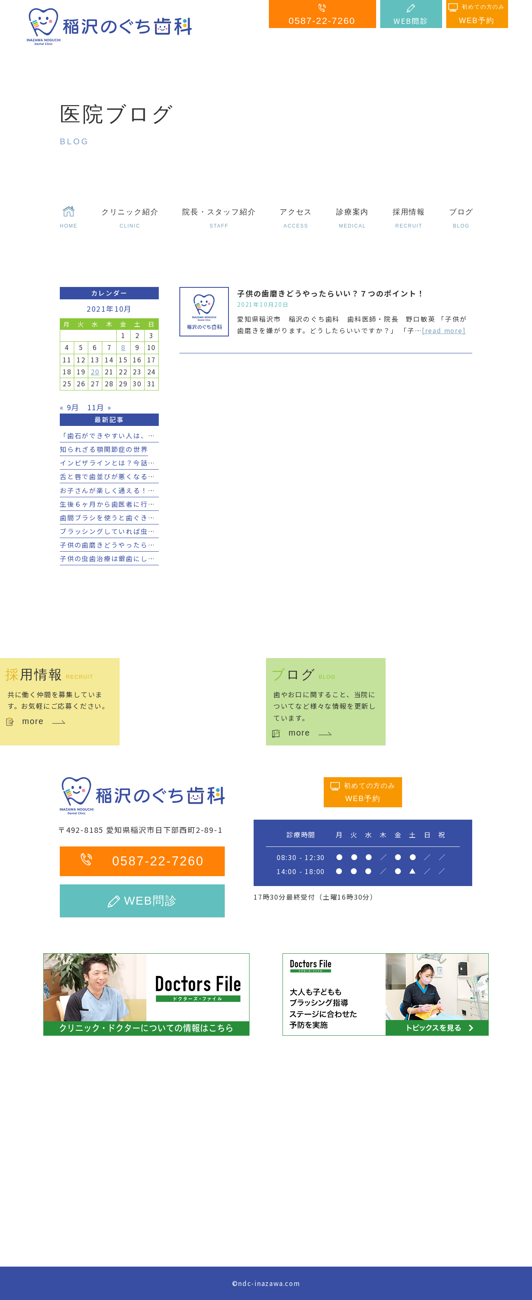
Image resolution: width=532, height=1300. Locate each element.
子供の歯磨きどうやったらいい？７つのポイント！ (331, 293)
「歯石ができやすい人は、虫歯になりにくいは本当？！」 (155, 435)
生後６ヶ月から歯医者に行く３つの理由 (126, 504)
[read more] (444, 330)
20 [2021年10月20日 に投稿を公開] (95, 371)
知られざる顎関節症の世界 (104, 449)
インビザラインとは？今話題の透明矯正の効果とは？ (148, 463)
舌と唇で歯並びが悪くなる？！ (111, 476)
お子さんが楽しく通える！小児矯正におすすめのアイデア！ (159, 490)
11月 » (99, 407)
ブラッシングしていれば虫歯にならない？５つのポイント (155, 531)
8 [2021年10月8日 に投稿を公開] (123, 347)
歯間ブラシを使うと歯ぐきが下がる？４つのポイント (148, 517)
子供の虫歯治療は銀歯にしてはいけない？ (129, 558)
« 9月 (70, 407)
